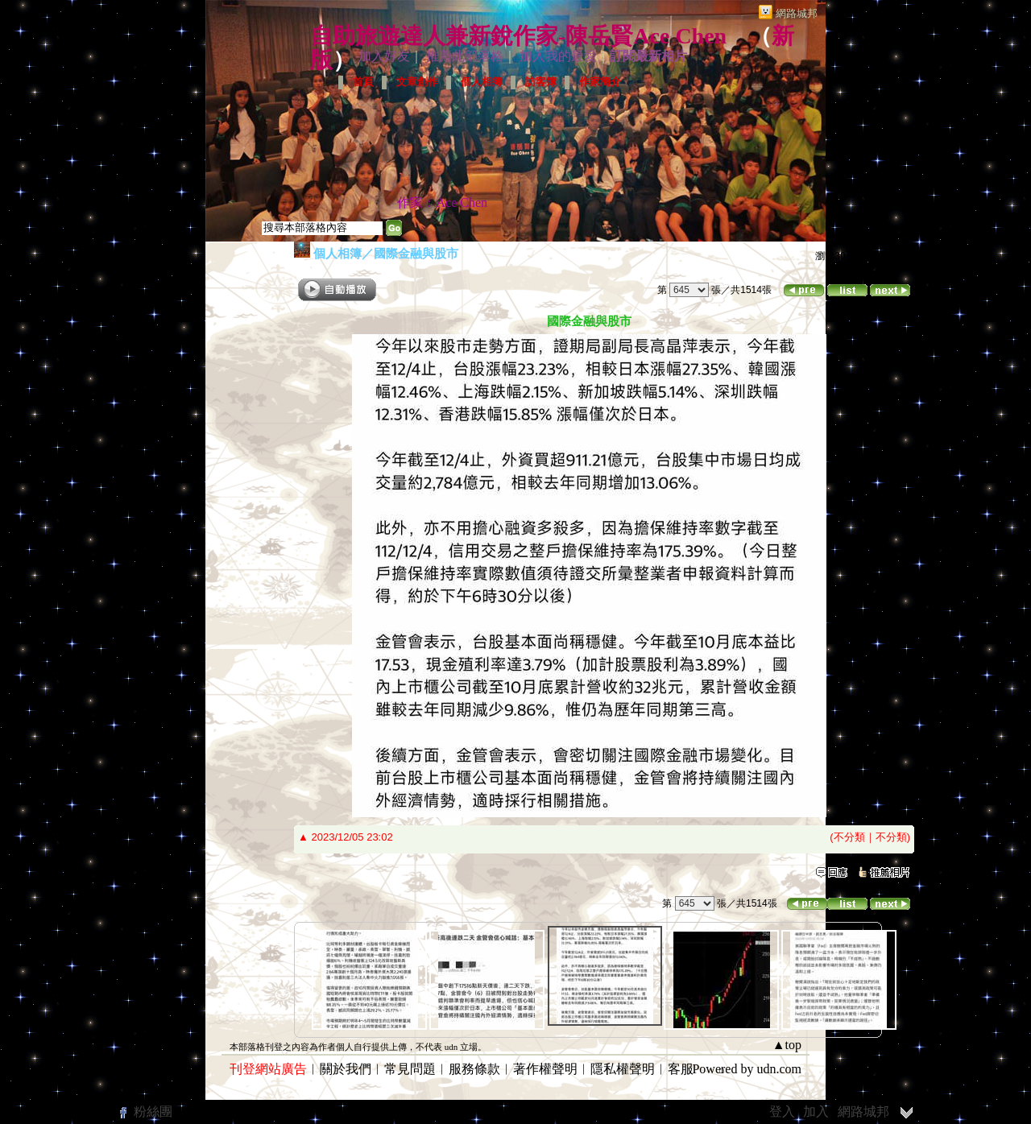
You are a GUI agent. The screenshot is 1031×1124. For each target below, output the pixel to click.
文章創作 (417, 82)
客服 (681, 1069)
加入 (816, 1111)
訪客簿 (541, 82)
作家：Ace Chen (442, 202)
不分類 (849, 837)
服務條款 (474, 1069)
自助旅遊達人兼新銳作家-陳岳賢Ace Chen (518, 35)
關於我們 (345, 1069)
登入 (782, 1111)
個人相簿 (482, 82)
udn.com (778, 1069)
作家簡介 (600, 82)
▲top (786, 1045)
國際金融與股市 (416, 253)
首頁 (363, 82)
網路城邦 (797, 13)
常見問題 (410, 1069)
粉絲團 (153, 1111)
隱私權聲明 (622, 1069)
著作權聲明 (545, 1069)
